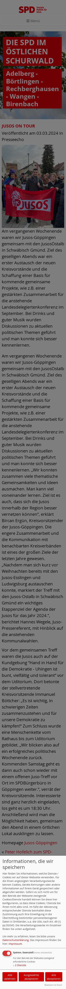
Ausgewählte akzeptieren (31, 976)
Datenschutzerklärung (15, 940)
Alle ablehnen (9, 976)
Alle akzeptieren (54, 976)
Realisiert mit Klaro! (53, 985)
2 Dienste (19, 965)
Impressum (15, 943)
